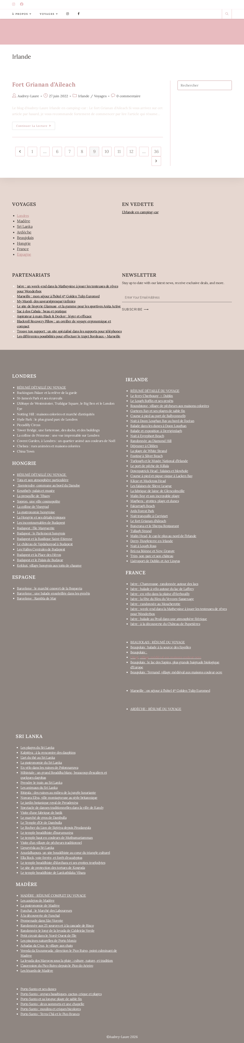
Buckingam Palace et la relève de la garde (47, 393)
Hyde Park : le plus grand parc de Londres (47, 419)
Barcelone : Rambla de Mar (36, 598)
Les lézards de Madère (36, 970)
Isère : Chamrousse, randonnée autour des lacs (164, 584)
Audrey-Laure (28, 96)
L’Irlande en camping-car (140, 212)
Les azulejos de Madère (37, 900)
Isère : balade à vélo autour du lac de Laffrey (162, 589)
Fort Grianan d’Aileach (44, 84)
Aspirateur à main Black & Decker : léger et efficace (54, 316)
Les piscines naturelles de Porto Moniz (48, 940)
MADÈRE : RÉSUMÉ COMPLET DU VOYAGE (53, 895)
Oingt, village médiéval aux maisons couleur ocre (165, 657)
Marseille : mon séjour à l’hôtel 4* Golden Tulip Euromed (58, 296)
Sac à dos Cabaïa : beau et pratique (41, 311)
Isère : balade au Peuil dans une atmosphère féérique (168, 619)
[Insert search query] (205, 85)
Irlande (83, 96)
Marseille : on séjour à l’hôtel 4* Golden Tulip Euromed (170, 690)
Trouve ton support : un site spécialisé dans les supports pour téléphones (69, 331)
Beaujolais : (138, 652)
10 (107, 151)
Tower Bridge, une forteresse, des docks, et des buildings (58, 430)
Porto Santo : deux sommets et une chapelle (52, 1004)
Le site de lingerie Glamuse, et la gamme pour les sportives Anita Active (69, 306)
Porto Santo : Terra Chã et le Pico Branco (50, 1014)
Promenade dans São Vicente (41, 920)
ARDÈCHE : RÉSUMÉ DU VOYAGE (155, 709)
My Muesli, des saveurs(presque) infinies (46, 301)
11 (119, 151)
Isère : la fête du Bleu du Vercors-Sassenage (162, 599)
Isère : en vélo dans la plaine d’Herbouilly (160, 594)
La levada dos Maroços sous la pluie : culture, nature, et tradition (66, 960)
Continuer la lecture (35, 124)
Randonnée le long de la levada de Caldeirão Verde (57, 930)
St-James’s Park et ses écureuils (39, 398)
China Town (26, 451)
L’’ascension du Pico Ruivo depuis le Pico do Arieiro (56, 965)
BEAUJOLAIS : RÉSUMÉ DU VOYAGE (157, 642)
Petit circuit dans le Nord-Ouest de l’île (48, 935)
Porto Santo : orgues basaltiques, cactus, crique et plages (61, 994)
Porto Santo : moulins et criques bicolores (50, 1009)
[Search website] (227, 14)
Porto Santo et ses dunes (38, 989)
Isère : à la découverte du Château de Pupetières (165, 624)
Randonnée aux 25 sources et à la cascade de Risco (57, 925)
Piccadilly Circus (28, 425)
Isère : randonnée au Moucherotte (155, 604)
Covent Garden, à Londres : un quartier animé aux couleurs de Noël (66, 441)
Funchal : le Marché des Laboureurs (46, 910)
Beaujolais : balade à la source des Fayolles (160, 647)
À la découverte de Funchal (40, 915)
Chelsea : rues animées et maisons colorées (48, 446)
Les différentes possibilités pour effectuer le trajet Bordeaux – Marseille (68, 336)
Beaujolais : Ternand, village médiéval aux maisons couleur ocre (176, 672)
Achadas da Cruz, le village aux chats (46, 945)
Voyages (100, 96)
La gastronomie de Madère (40, 905)
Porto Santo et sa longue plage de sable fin (51, 999)
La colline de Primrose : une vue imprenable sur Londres (58, 435)
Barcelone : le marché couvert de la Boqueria (49, 588)
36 (156, 151)
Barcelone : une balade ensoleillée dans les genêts (53, 593)
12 (131, 151)
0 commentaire (129, 96)
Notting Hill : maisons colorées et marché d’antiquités (55, 414)
